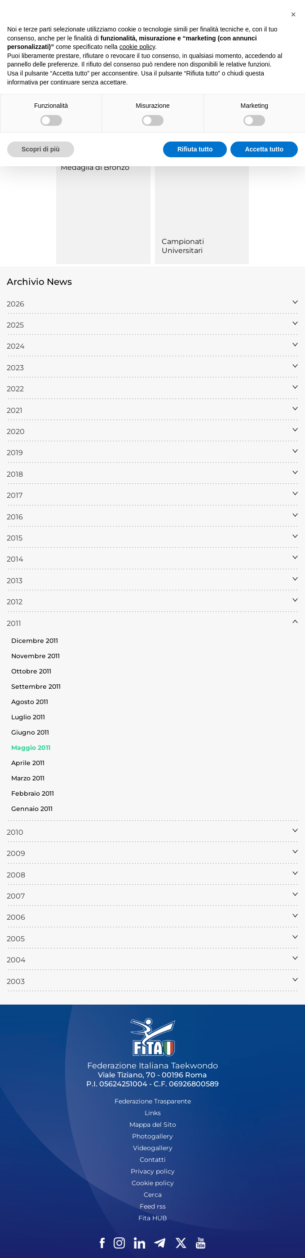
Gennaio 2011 (32, 809)
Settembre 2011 (36, 686)
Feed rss (153, 1206)
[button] (293, 14)
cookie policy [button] (137, 46)
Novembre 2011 (35, 656)
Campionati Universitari (183, 246)
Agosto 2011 (29, 702)
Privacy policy (153, 1171)
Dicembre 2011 (34, 641)
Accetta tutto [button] (264, 149)
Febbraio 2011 (32, 793)
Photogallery (152, 1136)
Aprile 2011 (27, 763)
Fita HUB (152, 1218)
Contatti (153, 1159)
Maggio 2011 (30, 748)
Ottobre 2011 (31, 671)
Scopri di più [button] (41, 149)
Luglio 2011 (28, 717)
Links (153, 1112)
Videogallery (152, 1148)
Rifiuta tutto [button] (195, 149)
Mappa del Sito (152, 1124)
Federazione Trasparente (153, 1101)
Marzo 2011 (27, 778)
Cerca (153, 1194)
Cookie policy (153, 1183)
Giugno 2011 (30, 732)
